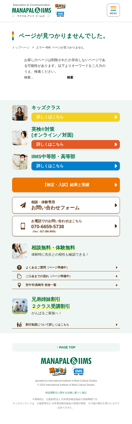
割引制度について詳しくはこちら (43, 324)
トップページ (20, 47)
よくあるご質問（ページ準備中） (43, 267)
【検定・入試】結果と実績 (66, 185)
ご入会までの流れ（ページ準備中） (44, 276)
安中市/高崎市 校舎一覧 (36, 285)
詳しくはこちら (50, 117)
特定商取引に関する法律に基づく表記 (66, 392)
